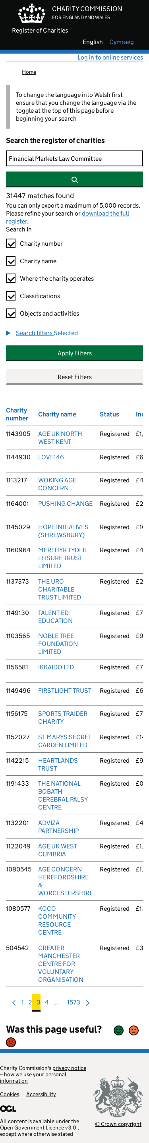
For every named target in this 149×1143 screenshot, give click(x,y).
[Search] (74, 158)
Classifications (40, 296)
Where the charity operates (57, 278)
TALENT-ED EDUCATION (55, 617)
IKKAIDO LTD (56, 667)
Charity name (38, 261)
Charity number (41, 243)
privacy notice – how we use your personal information (43, 1074)
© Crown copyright (118, 1123)
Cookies (9, 1094)
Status (109, 414)
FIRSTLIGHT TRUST (64, 690)
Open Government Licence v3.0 (38, 1127)
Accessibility (41, 1094)
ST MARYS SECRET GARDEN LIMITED (64, 741)
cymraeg (121, 42)
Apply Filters (75, 353)
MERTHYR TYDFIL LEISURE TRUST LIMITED (62, 558)
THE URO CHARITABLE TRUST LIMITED (59, 589)
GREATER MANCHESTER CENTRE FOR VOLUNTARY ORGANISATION (60, 963)
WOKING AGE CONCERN (57, 484)
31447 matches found (40, 196)
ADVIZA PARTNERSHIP (58, 827)
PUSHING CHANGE (65, 503)
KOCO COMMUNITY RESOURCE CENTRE (56, 920)
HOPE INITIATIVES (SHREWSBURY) (63, 531)
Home (29, 71)
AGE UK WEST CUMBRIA (57, 850)
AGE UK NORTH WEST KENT (60, 437)
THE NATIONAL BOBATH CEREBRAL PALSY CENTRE (62, 795)
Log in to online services (110, 57)
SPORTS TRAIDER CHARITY (62, 717)
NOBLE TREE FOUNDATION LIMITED (58, 643)
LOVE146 (51, 457)
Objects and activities (49, 313)
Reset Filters (75, 377)
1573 (73, 1004)
